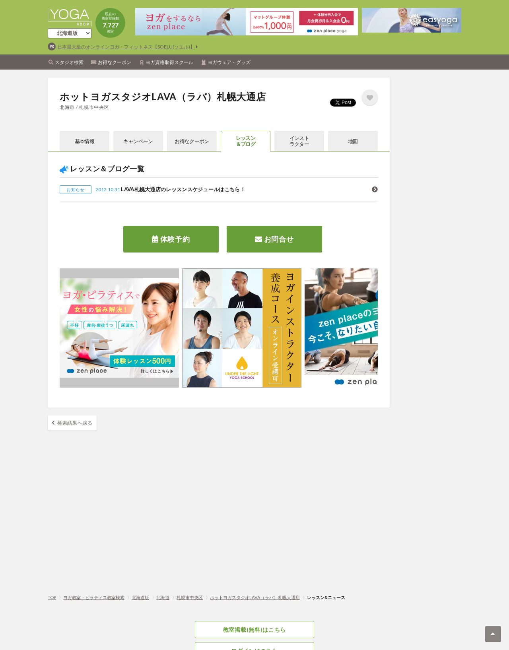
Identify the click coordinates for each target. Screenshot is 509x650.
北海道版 (140, 597)
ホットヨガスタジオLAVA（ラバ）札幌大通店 (255, 597)
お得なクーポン (114, 62)
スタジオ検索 (69, 62)
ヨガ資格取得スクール (169, 62)
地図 (353, 141)
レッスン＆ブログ (245, 141)
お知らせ (75, 189)
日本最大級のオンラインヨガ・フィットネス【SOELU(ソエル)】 (126, 47)
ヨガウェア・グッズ (229, 62)
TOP (52, 597)
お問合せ (274, 239)
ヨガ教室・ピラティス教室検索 (93, 597)
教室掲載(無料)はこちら (254, 629)
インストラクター (299, 141)
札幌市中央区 (190, 597)
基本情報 (84, 141)
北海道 (162, 597)
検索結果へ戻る (75, 423)
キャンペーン (138, 141)
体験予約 (171, 239)
